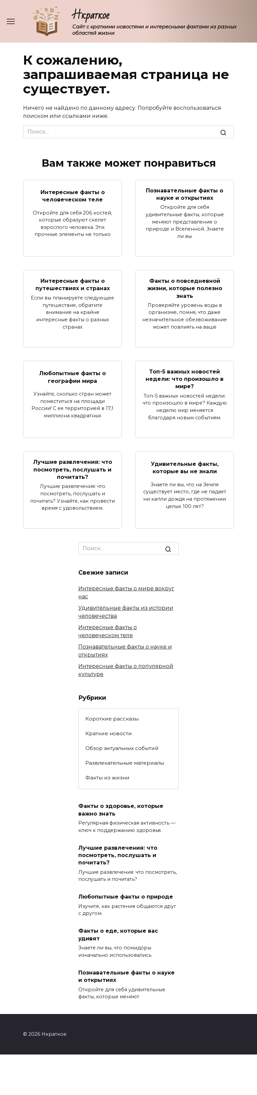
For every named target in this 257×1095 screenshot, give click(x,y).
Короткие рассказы (112, 718)
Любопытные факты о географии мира (72, 377)
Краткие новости (108, 733)
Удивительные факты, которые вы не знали (185, 468)
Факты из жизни (107, 777)
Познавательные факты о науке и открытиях (184, 194)
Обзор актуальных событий (122, 748)
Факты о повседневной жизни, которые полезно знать (184, 288)
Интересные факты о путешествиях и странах (72, 284)
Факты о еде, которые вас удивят (118, 934)
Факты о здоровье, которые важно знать (120, 810)
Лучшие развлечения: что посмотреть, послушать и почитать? (72, 469)
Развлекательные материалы (124, 763)
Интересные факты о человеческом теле (72, 196)
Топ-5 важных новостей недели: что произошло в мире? (185, 379)
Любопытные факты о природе (125, 897)
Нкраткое (90, 15)
